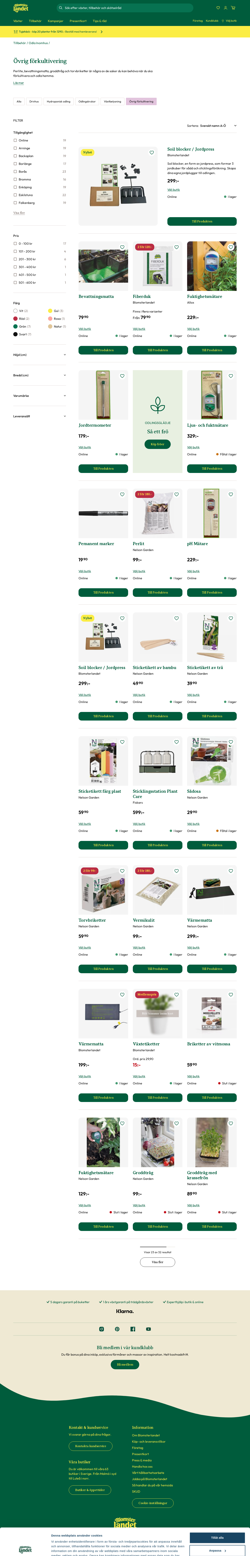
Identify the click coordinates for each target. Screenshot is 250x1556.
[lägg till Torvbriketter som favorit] (122, 870)
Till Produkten (110, 351)
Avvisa (217, 1535)
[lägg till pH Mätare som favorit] (230, 494)
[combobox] (128, 7)
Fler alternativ (61, 1548)
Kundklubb (212, 20)
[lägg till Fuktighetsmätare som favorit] (230, 247)
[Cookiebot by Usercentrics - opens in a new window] (25, 1548)
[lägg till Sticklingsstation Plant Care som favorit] (176, 742)
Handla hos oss (142, 1466)
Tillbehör (19, 43)
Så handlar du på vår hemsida (152, 1485)
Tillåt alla (217, 1510)
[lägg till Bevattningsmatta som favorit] (122, 247)
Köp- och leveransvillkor (149, 1441)
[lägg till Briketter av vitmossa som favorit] (230, 994)
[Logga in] (225, 8)
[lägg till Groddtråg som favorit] (176, 1123)
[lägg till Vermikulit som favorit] (176, 870)
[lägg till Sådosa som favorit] (230, 742)
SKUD (136, 1491)
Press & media (142, 1460)
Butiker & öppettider (90, 1490)
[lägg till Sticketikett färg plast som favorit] (122, 742)
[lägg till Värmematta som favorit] (230, 870)
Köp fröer (157, 444)
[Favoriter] (218, 8)
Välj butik (229, 20)
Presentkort (140, 1454)
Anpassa (217, 1523)
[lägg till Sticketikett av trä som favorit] (230, 618)
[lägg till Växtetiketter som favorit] (176, 994)
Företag (198, 20)
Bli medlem (125, 1364)
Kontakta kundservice (90, 1446)
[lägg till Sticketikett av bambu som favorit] (176, 618)
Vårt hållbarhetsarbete (148, 1473)
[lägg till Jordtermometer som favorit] (122, 375)
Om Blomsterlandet (146, 1435)
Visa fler (19, 213)
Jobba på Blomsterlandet (149, 1479)
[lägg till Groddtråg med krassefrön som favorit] (230, 1123)
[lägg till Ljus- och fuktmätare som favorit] (230, 375)
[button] (39, 354)
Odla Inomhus (38, 43)
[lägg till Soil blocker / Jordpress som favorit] (151, 152)
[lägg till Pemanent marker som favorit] (122, 494)
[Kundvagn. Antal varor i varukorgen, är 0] (233, 8)
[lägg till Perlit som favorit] (176, 494)
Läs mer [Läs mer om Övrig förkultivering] (18, 83)
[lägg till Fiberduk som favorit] (176, 247)
